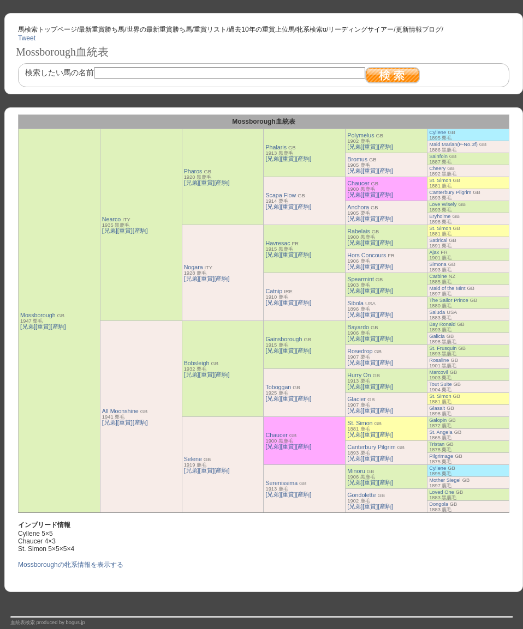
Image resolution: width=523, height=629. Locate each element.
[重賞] (43, 326)
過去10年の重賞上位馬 (261, 29)
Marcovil (438, 372)
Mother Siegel (445, 480)
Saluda (437, 312)
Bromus (357, 159)
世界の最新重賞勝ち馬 (159, 29)
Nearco (111, 219)
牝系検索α (311, 29)
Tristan (436, 444)
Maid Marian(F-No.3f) (453, 144)
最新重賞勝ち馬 (101, 29)
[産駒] (58, 326)
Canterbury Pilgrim (450, 192)
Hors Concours (366, 255)
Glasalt (437, 408)
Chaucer (358, 183)
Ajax (434, 252)
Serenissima (281, 483)
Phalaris (276, 147)
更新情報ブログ (419, 29)
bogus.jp (75, 622)
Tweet (26, 38)
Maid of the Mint (447, 288)
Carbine (438, 276)
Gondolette (361, 495)
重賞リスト (210, 29)
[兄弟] (27, 326)
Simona (438, 264)
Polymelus (360, 135)
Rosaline (439, 360)
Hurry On (359, 375)
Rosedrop (359, 351)
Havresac (277, 243)
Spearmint (360, 279)
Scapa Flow (280, 195)
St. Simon (440, 180)
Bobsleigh (197, 363)
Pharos (193, 171)
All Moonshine (120, 411)
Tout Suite (440, 384)
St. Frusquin (442, 348)
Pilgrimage (441, 456)
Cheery (437, 168)
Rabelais (358, 231)
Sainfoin (438, 156)
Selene (193, 459)
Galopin (438, 420)
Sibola (355, 303)
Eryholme (439, 216)
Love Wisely (442, 204)
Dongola (438, 504)
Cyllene (437, 132)
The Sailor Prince (448, 300)
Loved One (441, 492)
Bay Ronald (442, 324)
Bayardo (358, 327)
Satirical (438, 240)
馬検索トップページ (47, 29)
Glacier (356, 399)
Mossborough (38, 315)
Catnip (273, 291)
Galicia (437, 336)
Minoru (356, 471)
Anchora (358, 207)
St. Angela (441, 432)
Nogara (193, 267)
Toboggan (278, 387)
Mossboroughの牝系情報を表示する (70, 564)
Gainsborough (283, 339)
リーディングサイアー (361, 29)
